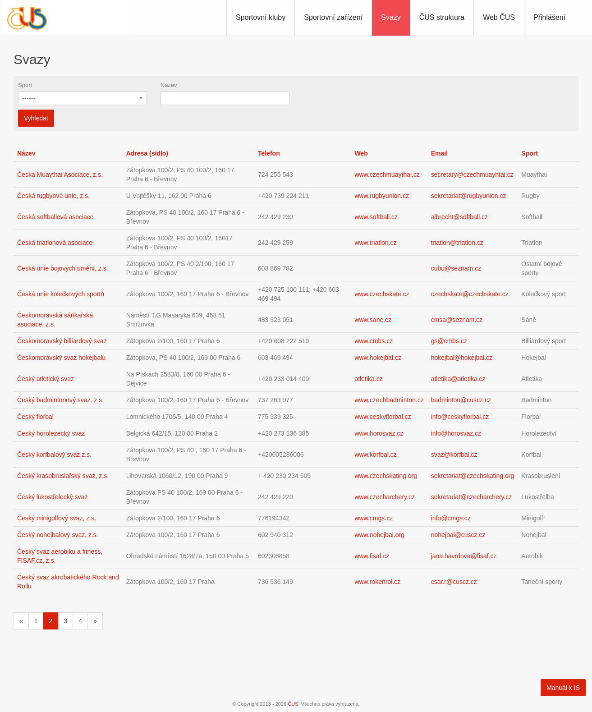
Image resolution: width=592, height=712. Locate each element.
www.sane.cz (372, 319)
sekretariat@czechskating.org (472, 475)
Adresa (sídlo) (147, 153)
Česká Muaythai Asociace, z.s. (60, 174)
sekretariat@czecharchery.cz (471, 497)
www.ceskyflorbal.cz (382, 416)
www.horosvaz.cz (378, 433)
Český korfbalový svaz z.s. (54, 454)
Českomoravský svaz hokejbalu (61, 357)
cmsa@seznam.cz (457, 319)
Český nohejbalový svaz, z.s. (57, 534)
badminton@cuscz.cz (461, 400)
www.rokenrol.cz (377, 581)
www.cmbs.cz (373, 341)
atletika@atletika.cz (458, 378)
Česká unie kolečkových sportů (60, 294)
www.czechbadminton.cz (388, 400)
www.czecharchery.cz (384, 497)
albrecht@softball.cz (459, 216)
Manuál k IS (563, 687)
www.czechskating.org (385, 475)
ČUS (293, 704)
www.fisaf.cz (371, 556)
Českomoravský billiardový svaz (61, 341)
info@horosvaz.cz (456, 433)
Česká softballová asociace (55, 216)
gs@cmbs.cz (449, 341)
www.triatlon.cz (375, 242)
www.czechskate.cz (381, 294)
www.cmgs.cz (373, 518)
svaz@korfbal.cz (454, 454)
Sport (25, 85)
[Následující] (95, 620)
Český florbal (35, 416)
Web (360, 153)
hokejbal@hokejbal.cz (461, 357)
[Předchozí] (21, 620)
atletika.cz (368, 378)
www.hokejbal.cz (377, 357)
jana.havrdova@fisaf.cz (464, 556)
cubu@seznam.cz (456, 268)
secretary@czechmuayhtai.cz (472, 174)
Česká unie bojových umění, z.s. (62, 268)
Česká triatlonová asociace (54, 242)
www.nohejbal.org (379, 534)
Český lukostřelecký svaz (52, 497)
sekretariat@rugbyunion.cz (468, 195)
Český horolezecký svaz (51, 433)
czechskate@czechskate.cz (470, 294)
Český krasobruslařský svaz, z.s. (63, 475)
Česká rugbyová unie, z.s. (53, 195)
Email (439, 153)
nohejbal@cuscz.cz (458, 534)
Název (169, 85)
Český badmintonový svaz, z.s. (60, 400)
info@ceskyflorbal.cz (460, 416)
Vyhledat (36, 118)
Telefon (269, 153)
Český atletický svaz (45, 378)
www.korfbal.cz (375, 454)
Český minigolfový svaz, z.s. (56, 518)
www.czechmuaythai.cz (387, 174)
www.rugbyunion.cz (381, 195)
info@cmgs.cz (451, 518)
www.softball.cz (376, 216)
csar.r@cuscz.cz (454, 581)
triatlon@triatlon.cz (457, 242)
